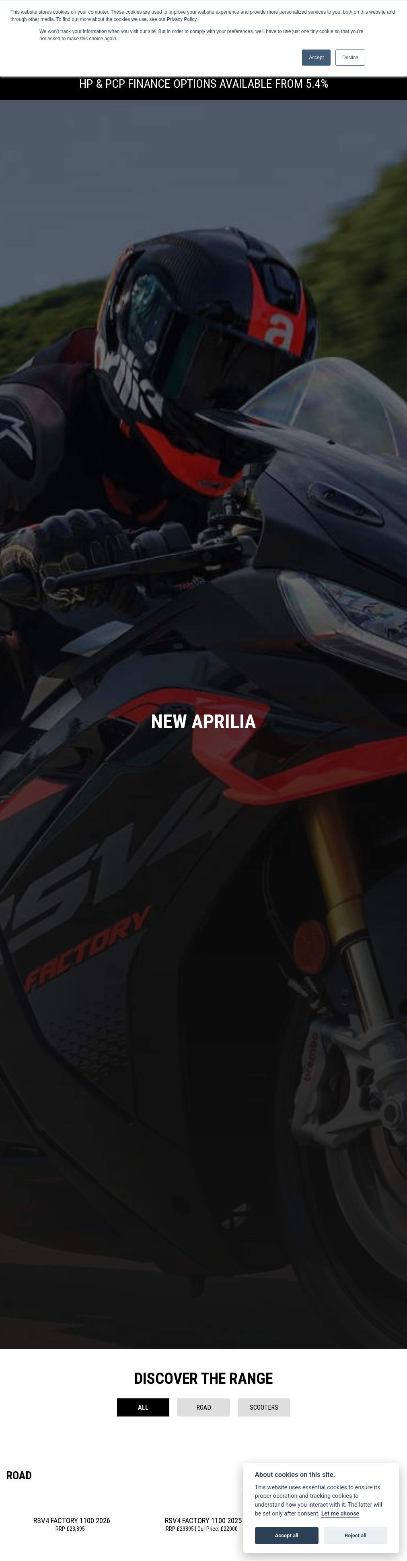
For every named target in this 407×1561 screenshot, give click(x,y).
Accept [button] (316, 57)
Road (203, 1407)
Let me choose (340, 1513)
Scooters (264, 1407)
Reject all (355, 1535)
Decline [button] (350, 57)
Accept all (286, 1535)
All (143, 1407)
